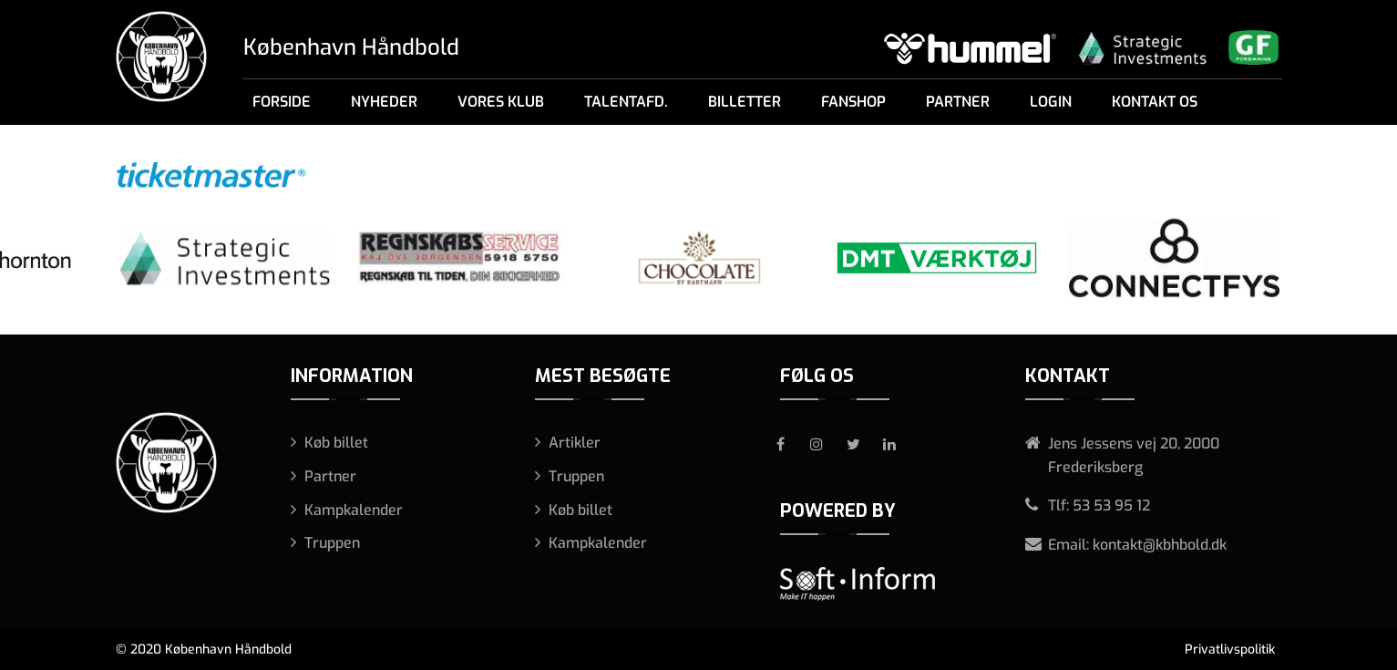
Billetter (744, 101)
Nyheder (384, 101)
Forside (281, 101)
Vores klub (500, 101)
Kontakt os (1154, 101)
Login (1051, 101)
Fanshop (853, 101)
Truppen (332, 542)
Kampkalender (353, 510)
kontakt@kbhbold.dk (1160, 544)
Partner (958, 101)
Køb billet (336, 442)
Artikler (575, 442)
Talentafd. (626, 101)
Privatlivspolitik (1230, 649)
